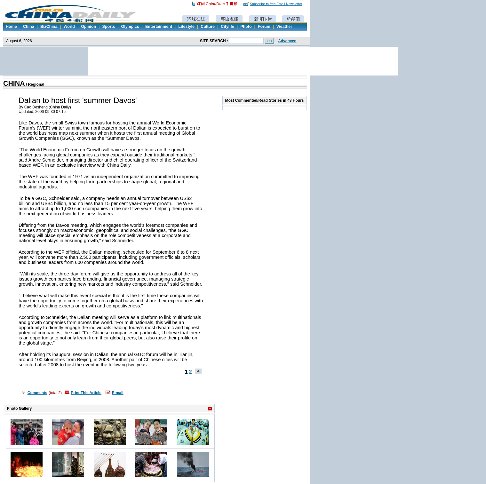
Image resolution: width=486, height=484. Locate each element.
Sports (108, 26)
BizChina (48, 26)
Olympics (130, 26)
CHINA (14, 83)
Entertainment (158, 26)
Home (11, 26)
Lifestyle (186, 26)
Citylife (227, 26)
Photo (245, 26)
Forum (264, 26)
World (69, 26)
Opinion (88, 26)
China (28, 26)
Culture (208, 26)
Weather (284, 26)
